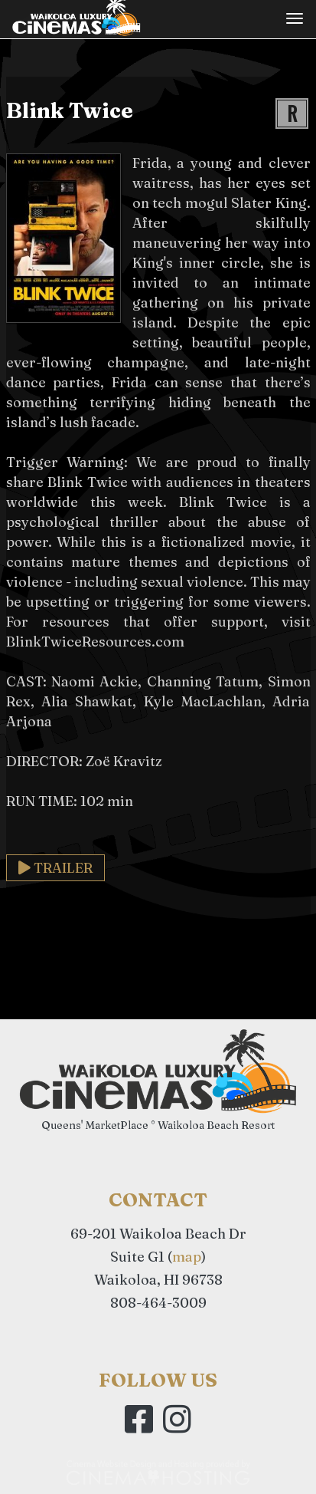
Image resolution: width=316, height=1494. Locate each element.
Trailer (55, 868)
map (186, 1256)
